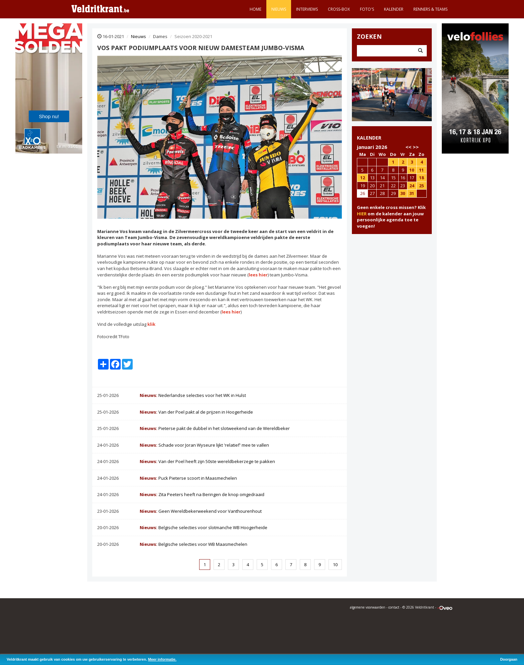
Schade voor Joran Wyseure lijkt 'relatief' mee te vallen (204, 445)
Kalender (393, 9)
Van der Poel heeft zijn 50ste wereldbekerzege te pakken (207, 461)
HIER (362, 214)
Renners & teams (430, 9)
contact (393, 607)
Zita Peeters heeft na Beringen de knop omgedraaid (202, 494)
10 (335, 565)
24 (411, 186)
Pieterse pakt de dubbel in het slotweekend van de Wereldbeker (215, 428)
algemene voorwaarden (367, 607)
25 (421, 186)
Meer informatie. (162, 659)
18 (421, 178)
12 (362, 178)
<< (408, 147)
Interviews (307, 9)
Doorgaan (508, 659)
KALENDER (369, 138)
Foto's (367, 9)
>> (416, 147)
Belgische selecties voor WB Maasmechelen (193, 544)
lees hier (258, 275)
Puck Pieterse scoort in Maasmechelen (188, 478)
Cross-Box (339, 9)
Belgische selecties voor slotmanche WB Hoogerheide (203, 527)
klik (151, 324)
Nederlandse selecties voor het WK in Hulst (193, 395)
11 (421, 170)
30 (402, 193)
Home (255, 9)
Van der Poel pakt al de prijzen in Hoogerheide (196, 412)
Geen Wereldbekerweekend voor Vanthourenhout (201, 511)
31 (411, 193)
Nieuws (278, 9)
